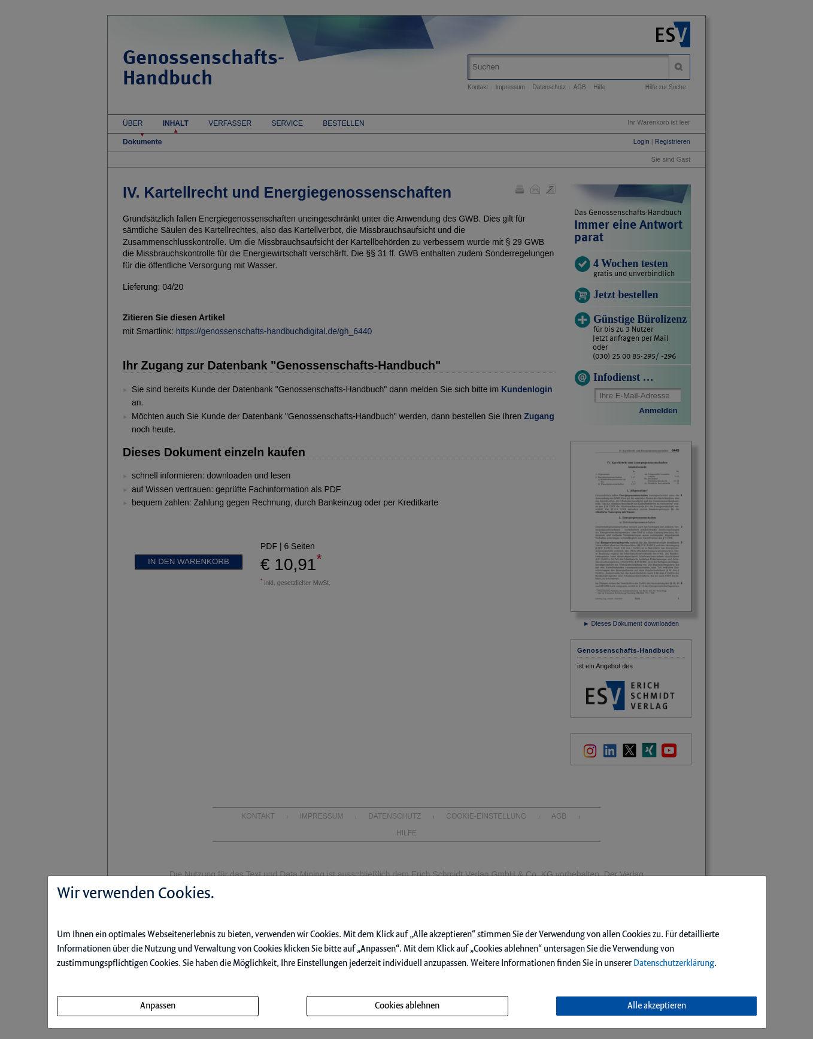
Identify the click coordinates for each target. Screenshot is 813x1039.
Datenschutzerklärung (673, 963)
